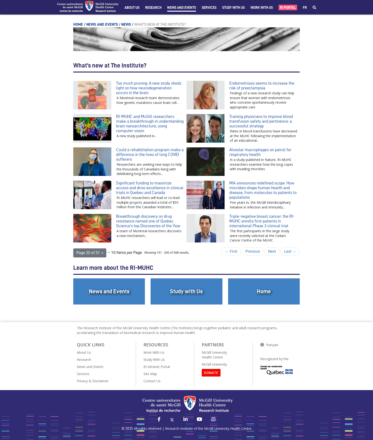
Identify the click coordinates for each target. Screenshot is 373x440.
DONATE (211, 372)
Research (153, 8)
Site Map (150, 374)
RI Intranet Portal (156, 366)
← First (231, 251)
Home (78, 24)
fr (305, 8)
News (126, 24)
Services (209, 8)
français (272, 345)
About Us (131, 8)
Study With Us (154, 359)
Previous (252, 251)
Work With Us (261, 8)
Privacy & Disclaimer (92, 381)
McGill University (214, 364)
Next (272, 251)
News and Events (181, 8)
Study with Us (233, 8)
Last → (290, 251)
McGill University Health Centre (214, 354)
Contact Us (152, 381)
